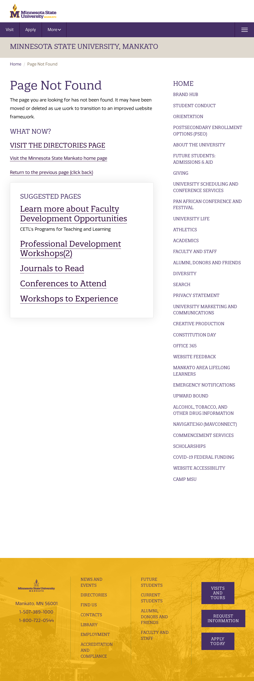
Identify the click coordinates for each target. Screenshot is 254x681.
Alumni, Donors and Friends (207, 262)
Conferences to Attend (63, 283)
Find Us (89, 537)
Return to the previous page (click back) (51, 172)
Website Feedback (194, 356)
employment (95, 567)
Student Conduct (194, 105)
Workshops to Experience (69, 298)
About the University (199, 144)
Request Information (223, 551)
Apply (30, 29)
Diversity (184, 273)
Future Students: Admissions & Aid (194, 159)
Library (89, 557)
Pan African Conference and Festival (207, 204)
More (54, 29)
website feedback (79, 634)
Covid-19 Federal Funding (203, 457)
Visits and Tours (217, 526)
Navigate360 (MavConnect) (205, 424)
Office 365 (185, 345)
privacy (108, 627)
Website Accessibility (199, 468)
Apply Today (217, 574)
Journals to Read (52, 268)
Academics (186, 240)
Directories (94, 527)
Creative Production (198, 323)
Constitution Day (194, 334)
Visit (10, 29)
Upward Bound (190, 395)
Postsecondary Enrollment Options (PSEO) (207, 130)
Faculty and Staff (195, 251)
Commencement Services (203, 435)
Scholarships (189, 446)
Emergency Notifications (204, 385)
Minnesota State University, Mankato (84, 46)
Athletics (185, 229)
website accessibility (42, 634)
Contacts (91, 547)
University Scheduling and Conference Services (205, 187)
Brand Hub (185, 94)
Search (181, 284)
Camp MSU (184, 479)
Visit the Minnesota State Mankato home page (58, 158)
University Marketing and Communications (205, 310)
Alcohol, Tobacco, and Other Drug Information (203, 410)
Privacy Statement (196, 295)
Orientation (188, 116)
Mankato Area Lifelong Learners (201, 371)
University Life (191, 218)
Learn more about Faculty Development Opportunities (73, 213)
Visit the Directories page (57, 145)
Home (15, 64)
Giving (180, 173)
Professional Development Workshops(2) (70, 248)
